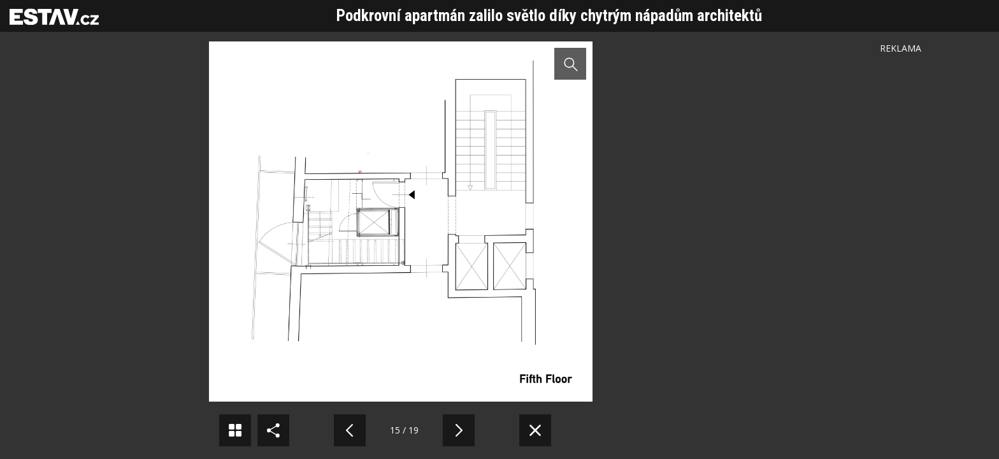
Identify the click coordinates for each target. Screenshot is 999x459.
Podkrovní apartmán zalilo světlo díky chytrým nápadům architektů (549, 15)
